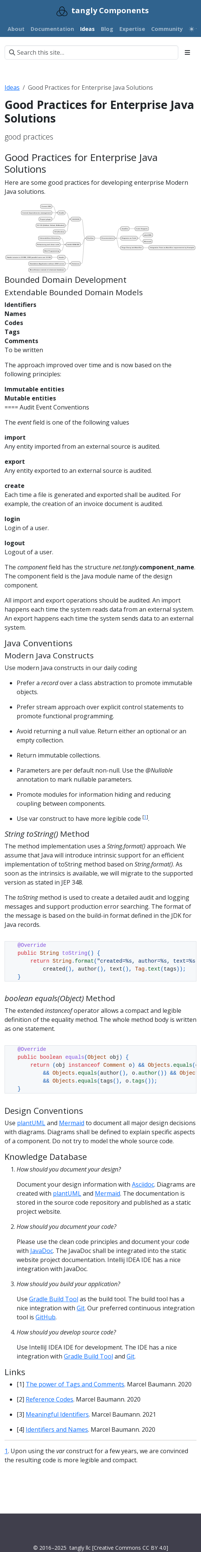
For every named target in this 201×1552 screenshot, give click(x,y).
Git (81, 1308)
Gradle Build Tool (53, 1299)
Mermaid (71, 1123)
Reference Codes (49, 1399)
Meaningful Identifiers (57, 1414)
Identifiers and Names (57, 1429)
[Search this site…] (91, 52)
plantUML (31, 1123)
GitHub (46, 1317)
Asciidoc (143, 1184)
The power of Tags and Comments (75, 1384)
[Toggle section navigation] (187, 52)
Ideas (12, 87)
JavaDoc (41, 1251)
